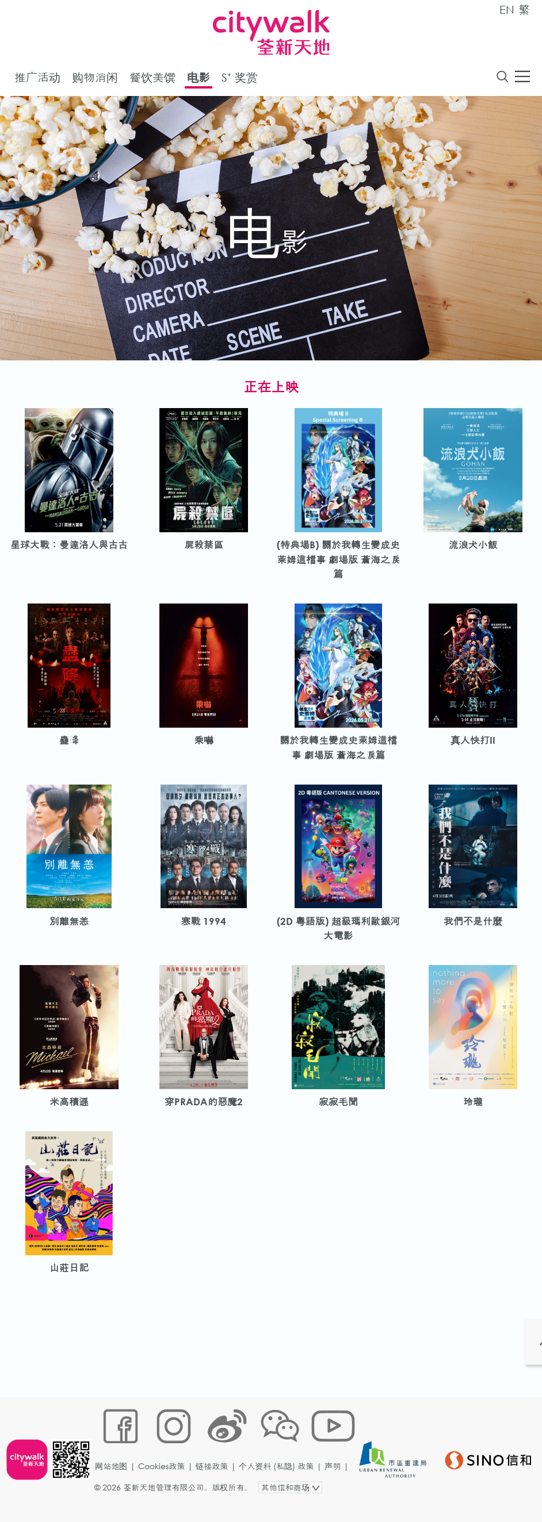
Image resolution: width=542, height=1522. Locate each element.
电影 (198, 79)
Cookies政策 (165, 1485)
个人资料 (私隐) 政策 (279, 1485)
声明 (336, 1485)
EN (506, 9)
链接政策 (215, 1485)
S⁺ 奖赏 (240, 79)
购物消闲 (95, 79)
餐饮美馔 (152, 79)
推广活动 (37, 79)
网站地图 (114, 1485)
